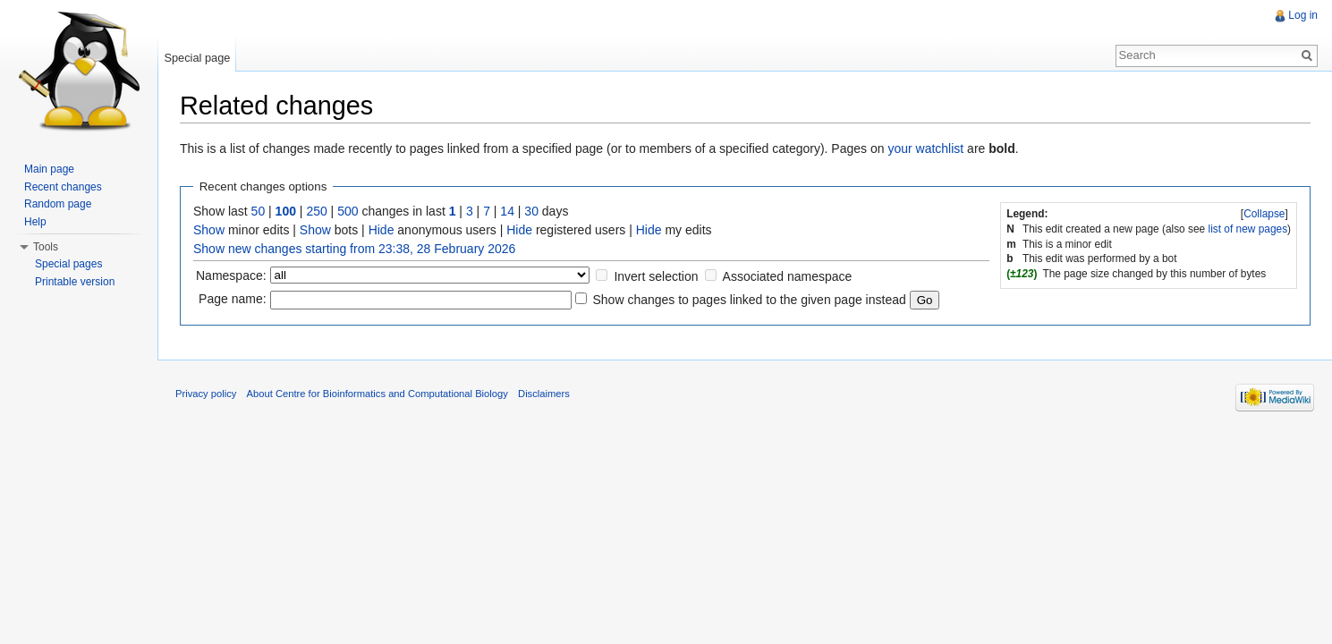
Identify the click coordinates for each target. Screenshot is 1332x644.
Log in (1303, 15)
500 (347, 211)
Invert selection (656, 276)
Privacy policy (205, 393)
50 (258, 211)
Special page (197, 57)
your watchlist (925, 148)
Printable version (75, 281)
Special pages (68, 264)
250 (316, 211)
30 (531, 211)
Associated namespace (788, 276)
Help (35, 222)
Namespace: (231, 275)
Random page (57, 204)
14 (507, 211)
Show (209, 230)
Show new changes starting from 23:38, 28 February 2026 (354, 249)
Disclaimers (544, 393)
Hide (382, 230)
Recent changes (63, 187)
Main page (49, 169)
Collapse (1264, 214)
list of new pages (1248, 229)
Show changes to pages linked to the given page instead (748, 299)
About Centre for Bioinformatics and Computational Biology (377, 393)
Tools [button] (45, 247)
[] (1265, 214)
